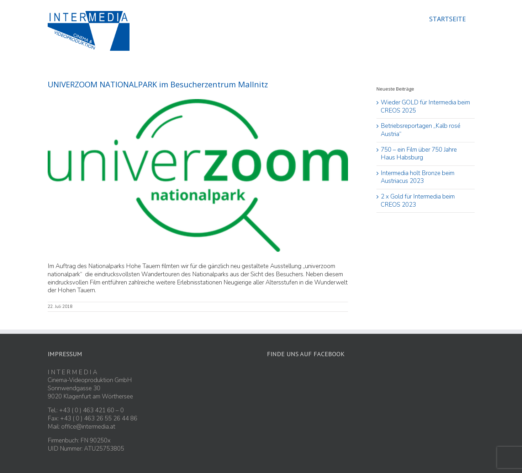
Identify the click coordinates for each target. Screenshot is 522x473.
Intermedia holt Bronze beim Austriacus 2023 (417, 177)
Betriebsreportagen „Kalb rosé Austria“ (420, 130)
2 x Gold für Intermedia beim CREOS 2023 (418, 200)
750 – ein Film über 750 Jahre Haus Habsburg (419, 154)
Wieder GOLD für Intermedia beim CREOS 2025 (425, 106)
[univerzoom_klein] (198, 175)
